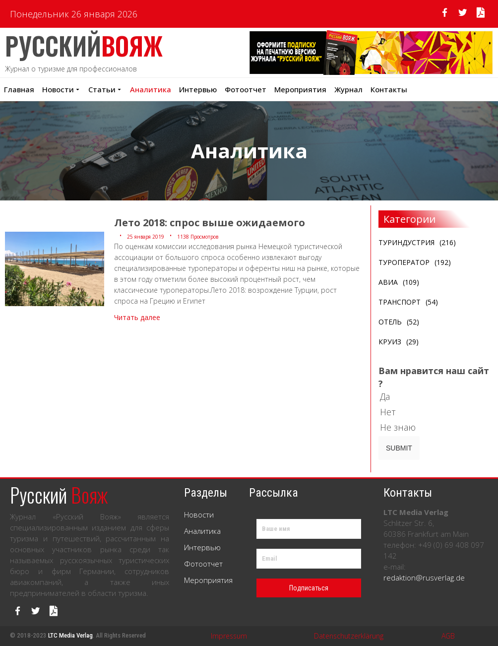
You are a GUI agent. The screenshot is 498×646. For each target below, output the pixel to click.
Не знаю (402, 427)
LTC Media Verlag (70, 635)
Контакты (389, 89)
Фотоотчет (245, 89)
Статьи (105, 89)
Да (389, 396)
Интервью (198, 89)
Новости (61, 89)
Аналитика (150, 89)
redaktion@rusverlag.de (424, 577)
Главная (19, 89)
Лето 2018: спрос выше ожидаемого (209, 222)
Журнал (348, 89)
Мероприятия (208, 580)
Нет (392, 412)
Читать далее (137, 317)
